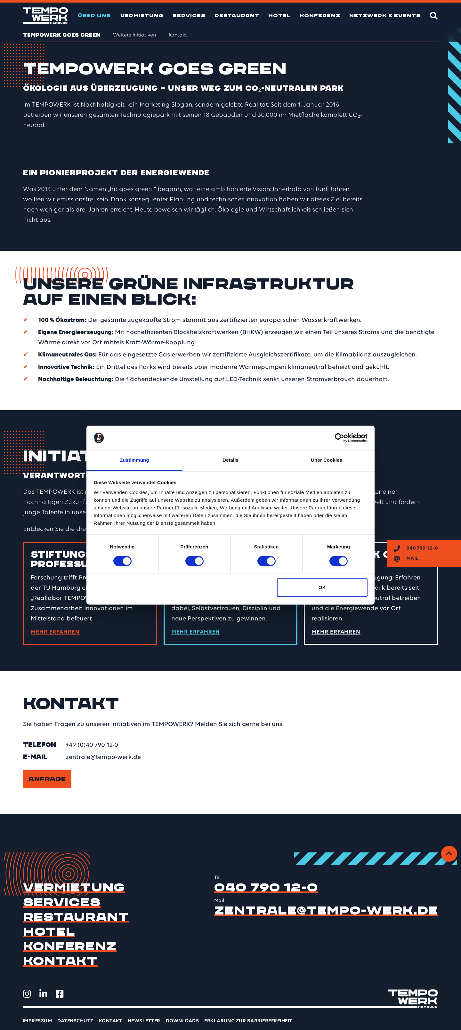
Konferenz (320, 16)
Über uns (94, 16)
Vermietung (142, 16)
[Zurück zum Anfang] (449, 854)
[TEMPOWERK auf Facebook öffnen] (60, 994)
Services (189, 16)
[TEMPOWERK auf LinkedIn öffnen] (43, 994)
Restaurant (237, 16)
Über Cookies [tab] (326, 460)
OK (322, 587)
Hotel (279, 16)
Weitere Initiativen (134, 35)
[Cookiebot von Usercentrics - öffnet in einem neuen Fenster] (339, 438)
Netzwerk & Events (385, 16)
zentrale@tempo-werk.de (103, 757)
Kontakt (178, 35)
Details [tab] (230, 460)
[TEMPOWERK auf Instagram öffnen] (27, 994)
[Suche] (434, 16)
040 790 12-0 (266, 887)
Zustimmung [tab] (134, 460)
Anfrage (47, 779)
